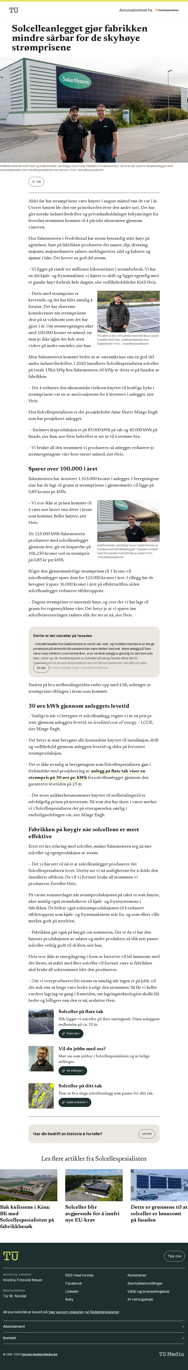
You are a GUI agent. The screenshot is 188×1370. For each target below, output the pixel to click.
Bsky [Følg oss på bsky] (69, 1299)
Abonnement (94, 1326)
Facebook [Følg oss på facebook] (73, 1283)
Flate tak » (71, 1033)
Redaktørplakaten (104, 1312)
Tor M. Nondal (14, 1296)
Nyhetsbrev (137, 1275)
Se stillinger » (73, 1070)
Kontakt (94, 1338)
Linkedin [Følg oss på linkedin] (71, 1292)
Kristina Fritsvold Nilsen (22, 1280)
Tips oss (174, 1256)
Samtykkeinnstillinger (145, 1283)
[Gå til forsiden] (13, 10)
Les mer (147, 1133)
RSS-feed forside (79, 1275)
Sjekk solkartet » (75, 1102)
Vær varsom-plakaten (66, 1312)
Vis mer (41, 667)
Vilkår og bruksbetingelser (149, 1292)
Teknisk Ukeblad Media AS (39, 1354)
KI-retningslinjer (140, 1299)
